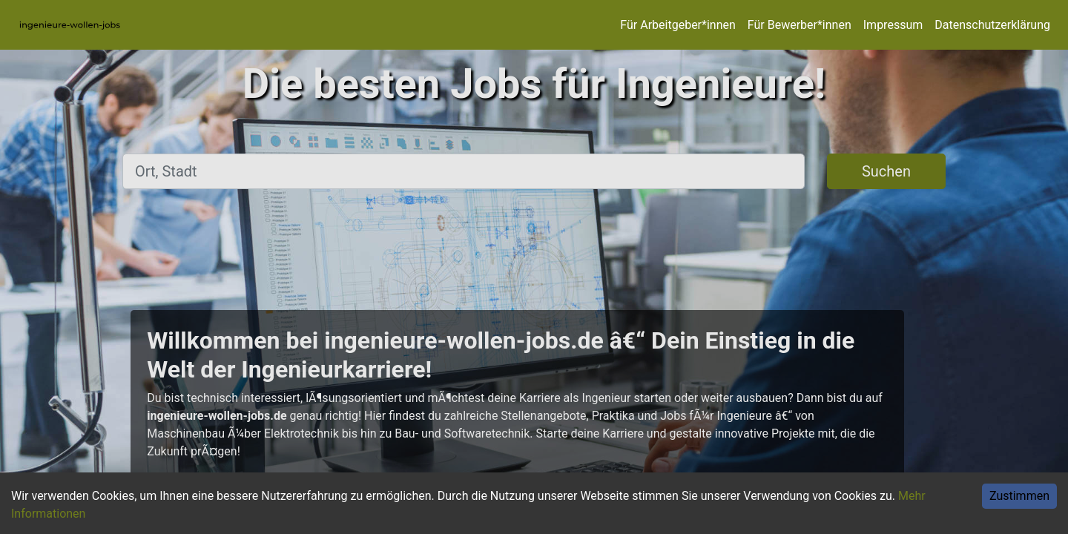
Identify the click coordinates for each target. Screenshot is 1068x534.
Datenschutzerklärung (992, 25)
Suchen (886, 171)
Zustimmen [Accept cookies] (1019, 496)
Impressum (893, 25)
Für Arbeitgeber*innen (677, 25)
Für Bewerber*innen (799, 25)
